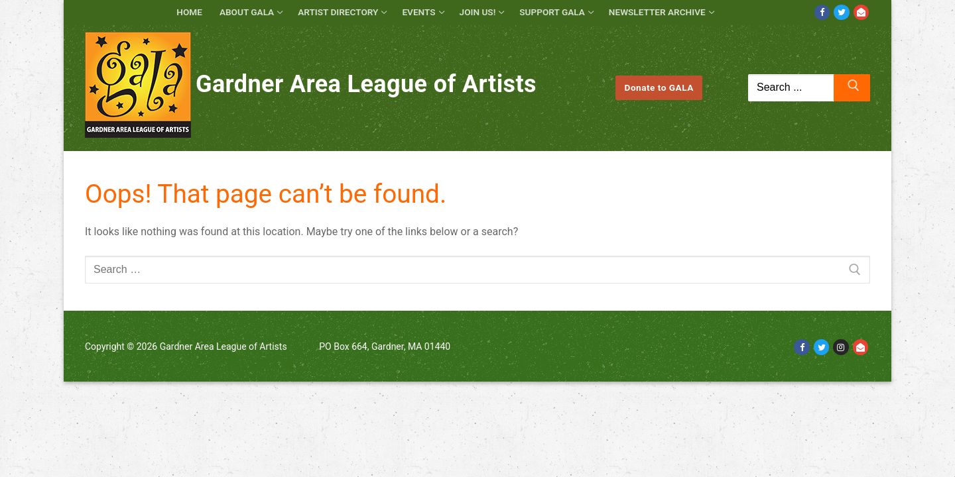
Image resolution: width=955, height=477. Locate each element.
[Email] (861, 12)
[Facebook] (822, 12)
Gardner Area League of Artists (366, 84)
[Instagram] (840, 346)
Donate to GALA (659, 87)
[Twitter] (841, 12)
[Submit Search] (852, 88)
